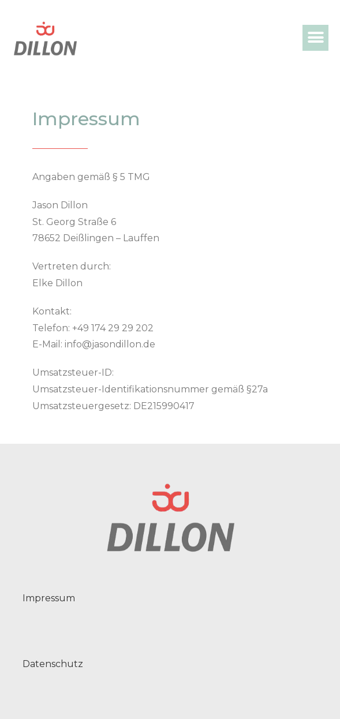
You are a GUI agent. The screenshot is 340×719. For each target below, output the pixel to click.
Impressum (49, 598)
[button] (315, 38)
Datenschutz (53, 663)
